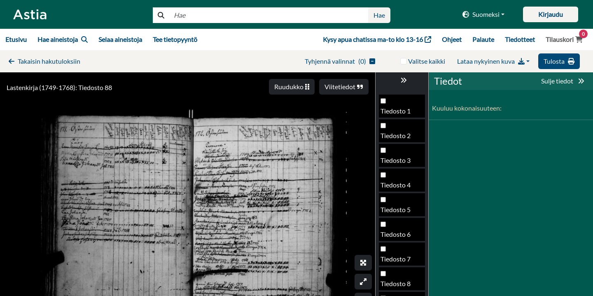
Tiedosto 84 (397, 113)
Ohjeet (452, 39)
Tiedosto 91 (397, 286)
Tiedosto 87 (397, 187)
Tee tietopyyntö (175, 39)
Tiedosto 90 (397, 261)
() (340, 61)
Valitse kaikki (426, 61)
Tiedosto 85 (397, 138)
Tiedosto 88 (397, 212)
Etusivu (16, 39)
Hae (379, 15)
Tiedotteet (520, 39)
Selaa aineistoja (120, 39)
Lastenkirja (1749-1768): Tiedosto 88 (59, 87)
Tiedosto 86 (397, 162)
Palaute (483, 39)
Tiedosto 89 (397, 236)
